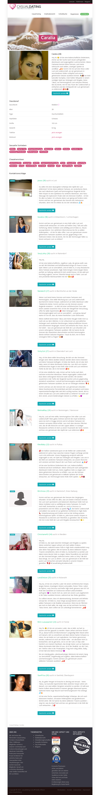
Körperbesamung (35, 149)
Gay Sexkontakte (40, 744)
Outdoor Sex (77, 149)
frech (63, 163)
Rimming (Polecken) (17, 152)
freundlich (71, 163)
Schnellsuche (63, 14)
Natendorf (62, 253)
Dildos (12, 149)
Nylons (58, 149)
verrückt (42, 166)
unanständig (31, 166)
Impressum (86, 790)
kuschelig (81, 163)
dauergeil (27, 163)
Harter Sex (22, 149)
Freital (66, 622)
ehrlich (36, 163)
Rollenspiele (32, 152)
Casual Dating (36, 14)
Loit (55, 180)
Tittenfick (43, 152)
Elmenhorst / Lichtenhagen (66, 217)
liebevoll (13, 166)
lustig (21, 166)
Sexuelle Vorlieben (41, 742)
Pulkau (59, 444)
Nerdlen (63, 534)
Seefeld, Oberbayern (65, 675)
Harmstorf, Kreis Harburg (67, 491)
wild (58, 166)
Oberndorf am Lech (64, 351)
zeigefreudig (67, 166)
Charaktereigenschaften (43, 740)
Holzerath (63, 577)
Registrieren (80, 14)
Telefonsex (79, 2)
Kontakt (69, 790)
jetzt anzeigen (57, 132)
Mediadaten (61, 790)
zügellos (78, 166)
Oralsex (66, 149)
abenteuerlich (15, 163)
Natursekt (48, 149)
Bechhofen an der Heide (67, 291)
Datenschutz (77, 790)
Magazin (87, 2)
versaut (51, 166)
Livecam (71, 2)
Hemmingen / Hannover (68, 410)
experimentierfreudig (50, 163)
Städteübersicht (49, 14)
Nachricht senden (60, 93)
